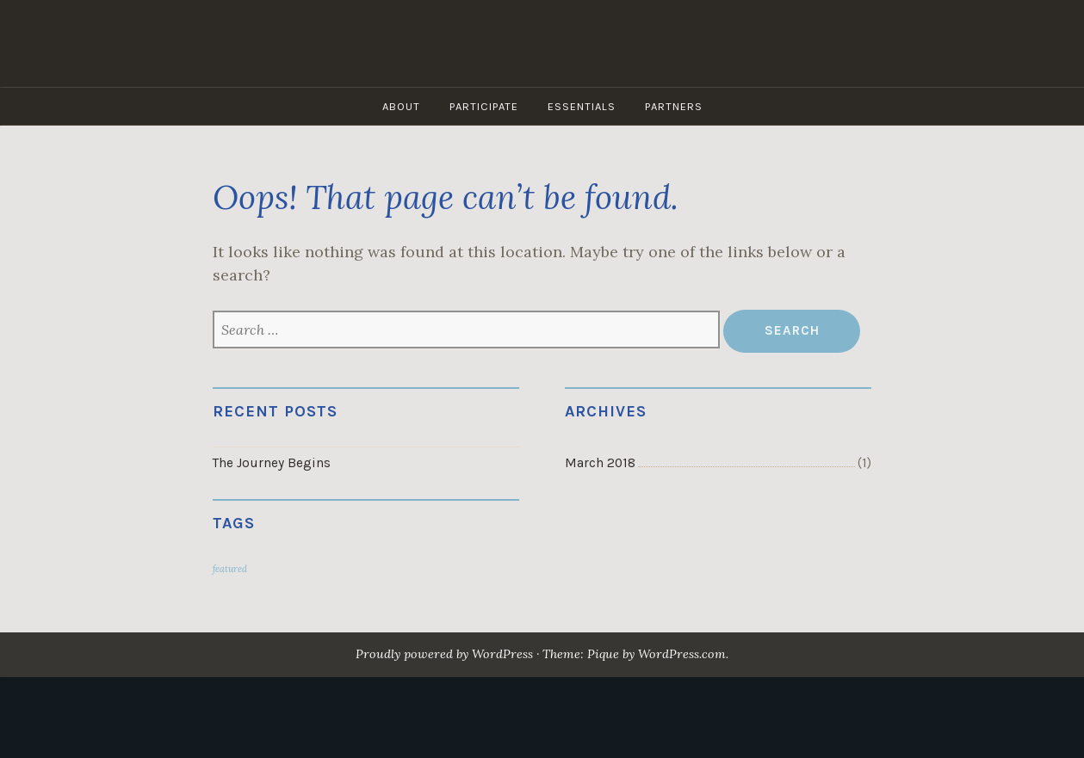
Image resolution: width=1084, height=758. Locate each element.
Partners (674, 106)
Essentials (582, 106)
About (401, 106)
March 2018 (600, 463)
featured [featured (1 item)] (230, 569)
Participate (483, 106)
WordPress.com (682, 654)
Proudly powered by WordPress (444, 654)
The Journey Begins (272, 463)
